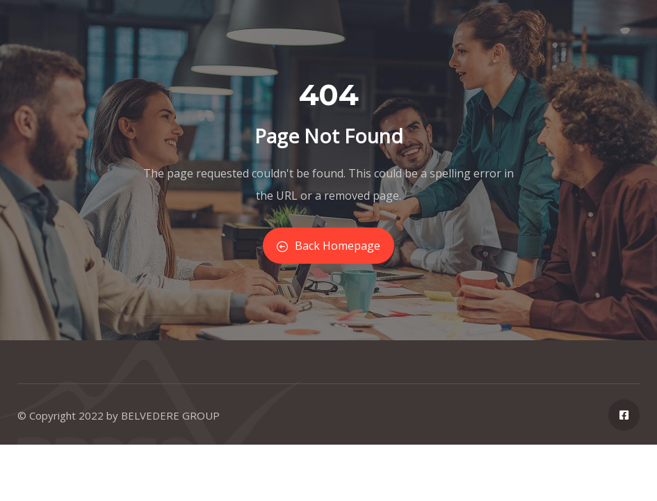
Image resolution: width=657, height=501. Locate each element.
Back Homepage (328, 245)
